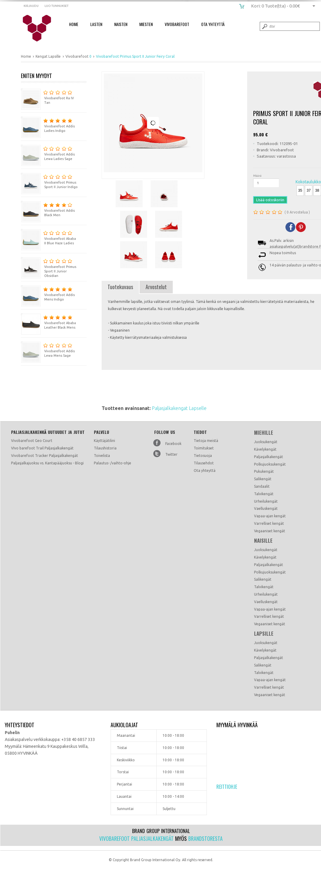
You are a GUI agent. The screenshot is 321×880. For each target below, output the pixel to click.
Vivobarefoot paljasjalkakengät (136, 838)
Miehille (263, 432)
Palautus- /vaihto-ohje (112, 463)
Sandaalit (262, 486)
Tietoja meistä (206, 441)
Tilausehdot (204, 463)
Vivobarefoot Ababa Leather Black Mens (48, 321)
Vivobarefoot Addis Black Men (48, 209)
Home (73, 24)
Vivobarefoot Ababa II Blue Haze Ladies (48, 237)
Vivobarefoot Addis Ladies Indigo (48, 124)
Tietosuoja (203, 455)
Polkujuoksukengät (270, 464)
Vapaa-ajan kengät (270, 516)
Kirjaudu (31, 5)
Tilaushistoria (105, 448)
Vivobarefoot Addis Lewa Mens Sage (48, 349)
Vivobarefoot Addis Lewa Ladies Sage (48, 153)
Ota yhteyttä (204, 470)
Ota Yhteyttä (212, 24)
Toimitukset (204, 448)
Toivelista (102, 455)
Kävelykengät (265, 449)
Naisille (263, 540)
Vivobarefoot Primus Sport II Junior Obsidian (48, 267)
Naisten (120, 24)
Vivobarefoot (177, 24)
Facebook (173, 444)
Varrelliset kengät (269, 523)
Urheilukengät (266, 501)
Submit (264, 26)
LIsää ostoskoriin (270, 199)
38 (317, 190)
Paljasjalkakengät (268, 457)
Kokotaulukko (308, 181)
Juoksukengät (265, 442)
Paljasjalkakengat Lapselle (179, 408)
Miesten (146, 24)
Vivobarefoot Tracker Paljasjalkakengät (44, 455)
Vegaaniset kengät (269, 531)
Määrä (257, 175)
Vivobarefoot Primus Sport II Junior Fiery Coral (41, 28)
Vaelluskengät (266, 508)
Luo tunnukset (56, 5)
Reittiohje (226, 786)
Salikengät (262, 479)
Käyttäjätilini (104, 441)
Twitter (171, 454)
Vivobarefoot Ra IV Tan (47, 96)
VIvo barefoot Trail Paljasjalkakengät (42, 448)
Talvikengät (263, 494)
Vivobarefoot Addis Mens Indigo (48, 293)
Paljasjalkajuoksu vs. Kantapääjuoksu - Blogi (47, 463)
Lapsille (263, 633)
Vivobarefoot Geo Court (31, 441)
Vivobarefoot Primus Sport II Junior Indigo (49, 181)
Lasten (96, 24)
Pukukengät (264, 471)
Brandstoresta (205, 838)
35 (300, 190)
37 (309, 190)
